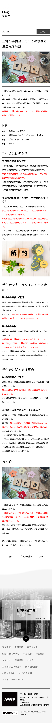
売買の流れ (32, 647)
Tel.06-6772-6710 (29, 694)
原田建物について (10, 654)
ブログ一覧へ (26, 556)
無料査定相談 (31, 666)
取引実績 (19, 647)
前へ (11, 556)
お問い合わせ (8, 673)
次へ (41, 556)
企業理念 (40, 654)
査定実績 (6, 647)
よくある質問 (25, 673)
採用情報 (19, 660)
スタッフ (6, 660)
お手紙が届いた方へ (11, 666)
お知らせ (31, 660)
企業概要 (27, 654)
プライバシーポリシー (12, 679)
